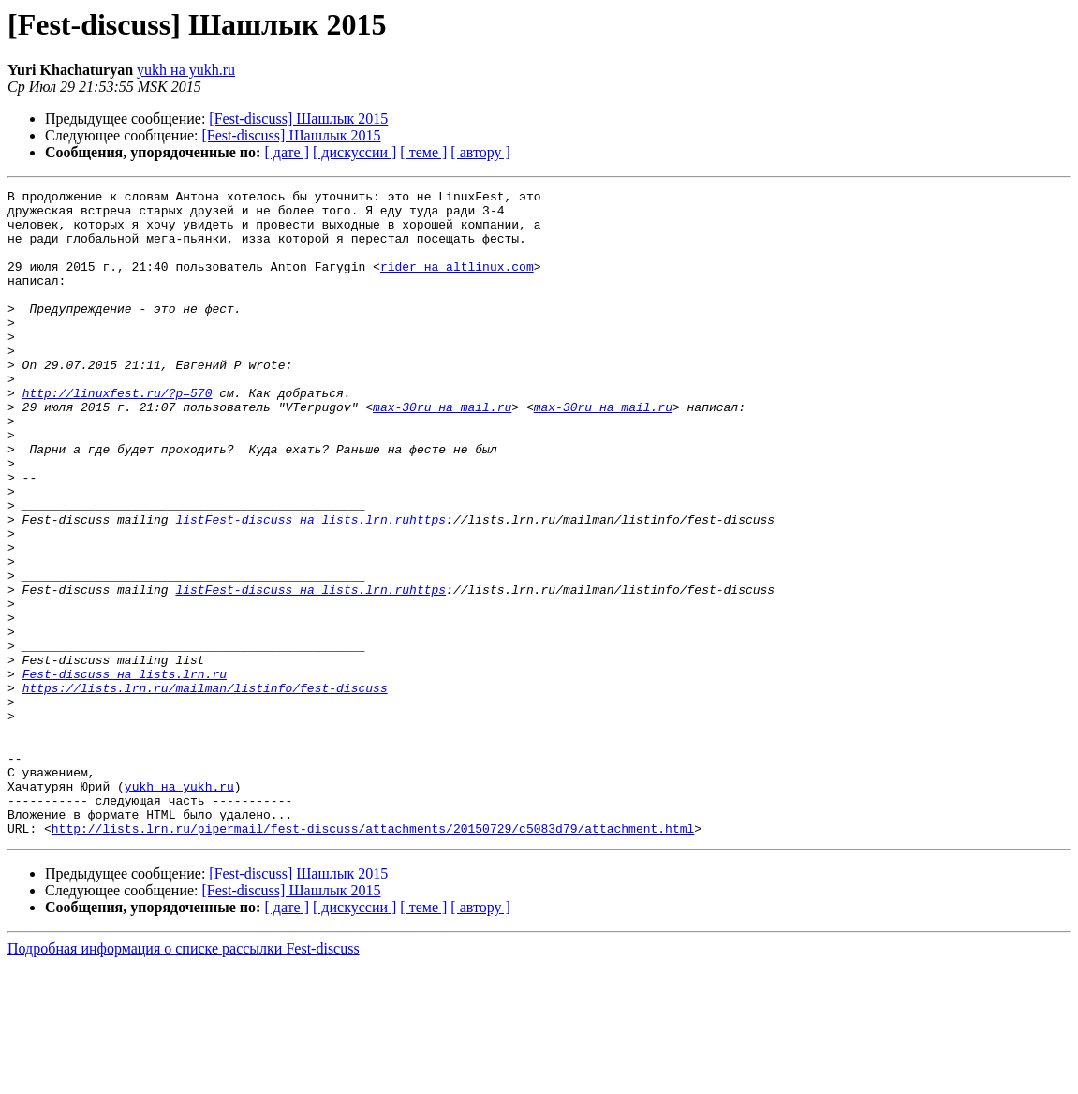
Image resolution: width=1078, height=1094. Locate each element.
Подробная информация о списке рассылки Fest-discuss (183, 1078)
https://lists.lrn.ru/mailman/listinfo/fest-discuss (205, 788)
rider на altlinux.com (457, 282)
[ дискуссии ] (354, 152)
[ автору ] (479, 152)
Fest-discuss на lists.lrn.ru (124, 771)
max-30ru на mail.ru (442, 451)
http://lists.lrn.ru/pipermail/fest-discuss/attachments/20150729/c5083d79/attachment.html (373, 957)
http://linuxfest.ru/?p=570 (117, 434)
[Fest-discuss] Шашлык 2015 (298, 118)
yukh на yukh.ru (186, 70)
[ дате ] (286, 152)
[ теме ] (423, 152)
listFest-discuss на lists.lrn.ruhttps (310, 586)
